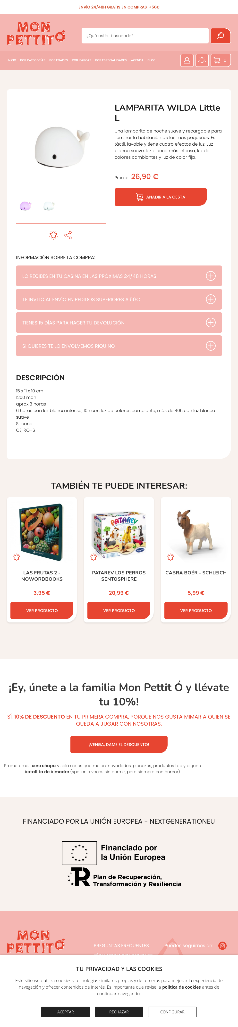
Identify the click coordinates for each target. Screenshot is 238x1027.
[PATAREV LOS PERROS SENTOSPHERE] (119, 559)
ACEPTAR (65, 1012)
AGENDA (137, 60)
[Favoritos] (202, 60)
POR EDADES (58, 60)
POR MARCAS (81, 60)
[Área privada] (187, 60)
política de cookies (181, 987)
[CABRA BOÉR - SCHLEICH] (196, 559)
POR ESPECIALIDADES (111, 60)
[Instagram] (222, 945)
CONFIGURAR (172, 1012)
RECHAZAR (119, 1012)
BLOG (151, 60)
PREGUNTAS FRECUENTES (121, 945)
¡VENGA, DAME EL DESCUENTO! (119, 744)
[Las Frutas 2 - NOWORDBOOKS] (42, 559)
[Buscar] (221, 35)
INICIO (12, 60)
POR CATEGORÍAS (32, 60)
